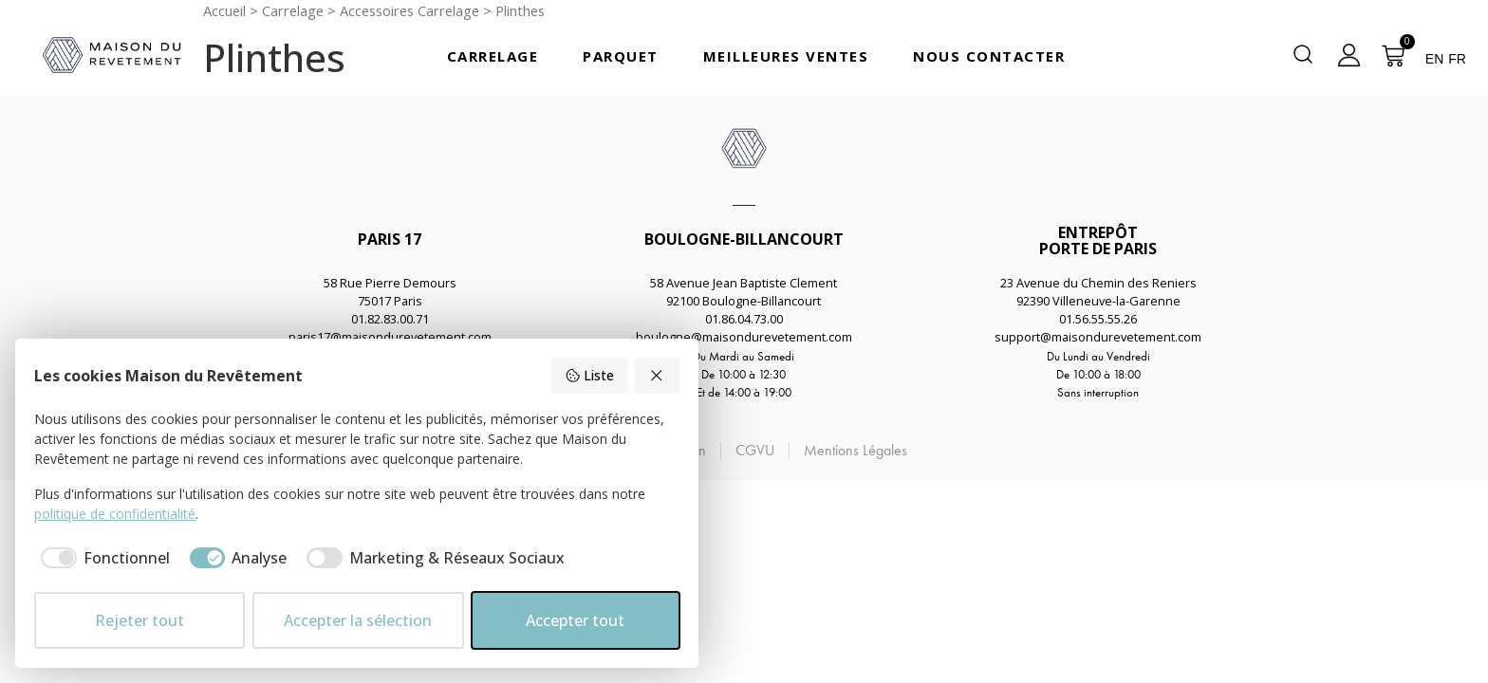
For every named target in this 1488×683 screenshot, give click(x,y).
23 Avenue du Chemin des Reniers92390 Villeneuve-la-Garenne (1098, 291)
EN (1434, 58)
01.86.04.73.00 (744, 318)
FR (1457, 58)
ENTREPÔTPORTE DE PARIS (1098, 240)
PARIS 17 (389, 239)
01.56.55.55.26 (1098, 318)
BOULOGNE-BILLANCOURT (744, 239)
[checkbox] (102, 557)
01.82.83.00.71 (390, 318)
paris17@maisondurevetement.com (390, 336)
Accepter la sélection (358, 620)
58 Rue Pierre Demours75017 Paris (390, 291)
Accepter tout (575, 620)
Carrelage (493, 55)
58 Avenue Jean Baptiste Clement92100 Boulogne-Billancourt (743, 291)
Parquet (621, 55)
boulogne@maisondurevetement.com (744, 336)
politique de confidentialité (114, 514)
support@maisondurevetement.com (1098, 336)
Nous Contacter (989, 55)
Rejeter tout (139, 620)
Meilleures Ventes (786, 55)
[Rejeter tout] (657, 376)
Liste (589, 375)
